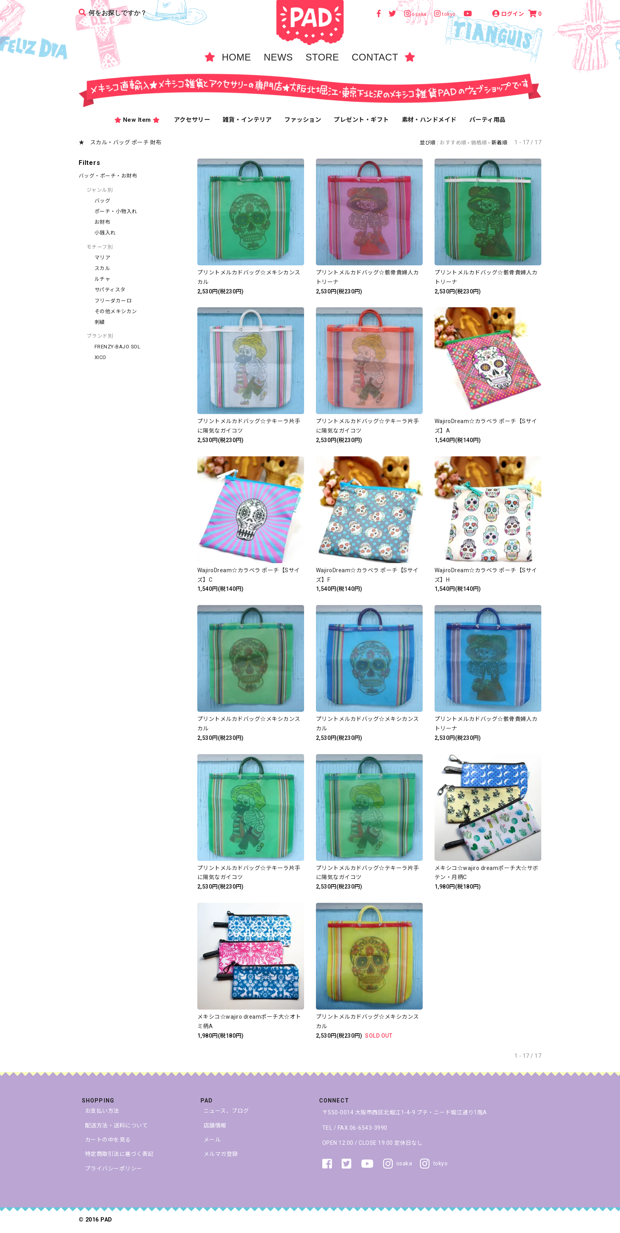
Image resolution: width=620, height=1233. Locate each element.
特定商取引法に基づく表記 (119, 1154)
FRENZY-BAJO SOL (117, 347)
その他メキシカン (116, 311)
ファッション (302, 119)
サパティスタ (110, 290)
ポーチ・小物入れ (116, 211)
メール (212, 1140)
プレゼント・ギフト (361, 119)
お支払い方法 (102, 1111)
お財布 (102, 222)
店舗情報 (215, 1125)
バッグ (102, 201)
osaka (397, 1163)
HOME (236, 57)
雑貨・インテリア (247, 119)
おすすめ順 (453, 143)
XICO (100, 357)
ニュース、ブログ (226, 1111)
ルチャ (102, 279)
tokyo (434, 1163)
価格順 (479, 143)
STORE (322, 57)
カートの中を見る (108, 1140)
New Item (136, 120)
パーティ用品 (487, 119)
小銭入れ (105, 233)
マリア (102, 258)
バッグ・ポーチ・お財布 (108, 176)
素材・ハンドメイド (429, 119)
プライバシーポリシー (113, 1168)
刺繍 (100, 322)
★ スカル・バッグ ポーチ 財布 (120, 142)
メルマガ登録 (221, 1154)
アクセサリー (192, 119)
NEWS (278, 57)
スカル (102, 268)
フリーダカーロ (113, 301)
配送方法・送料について (116, 1125)
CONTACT (375, 57)
